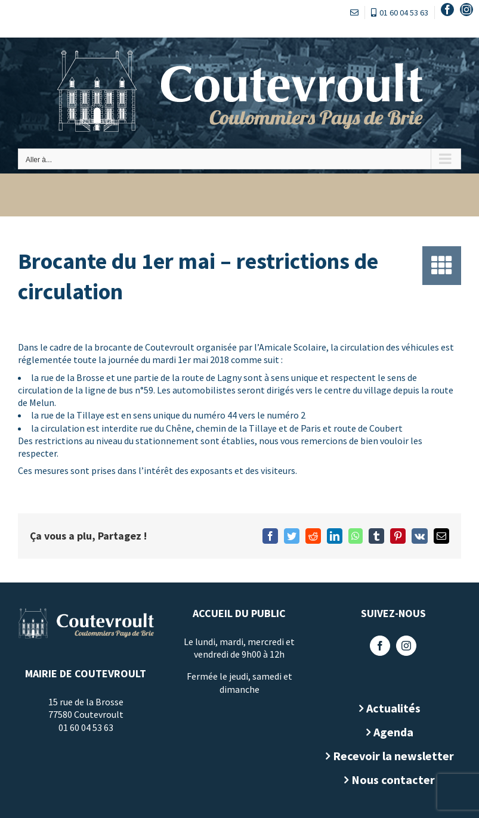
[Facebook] (376, 646)
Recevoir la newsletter (388, 755)
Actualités (388, 708)
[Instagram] (402, 646)
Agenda (389, 731)
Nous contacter (389, 779)
